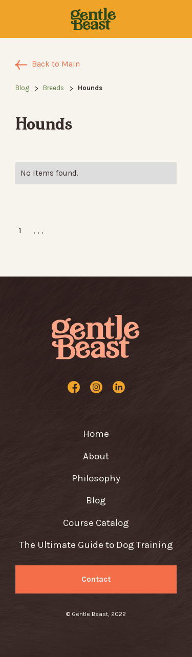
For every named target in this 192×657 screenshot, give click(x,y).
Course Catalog (96, 522)
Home (96, 433)
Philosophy (96, 478)
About (96, 456)
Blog (22, 88)
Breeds (53, 88)
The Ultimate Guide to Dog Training (96, 544)
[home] (93, 19)
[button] (20, 19)
